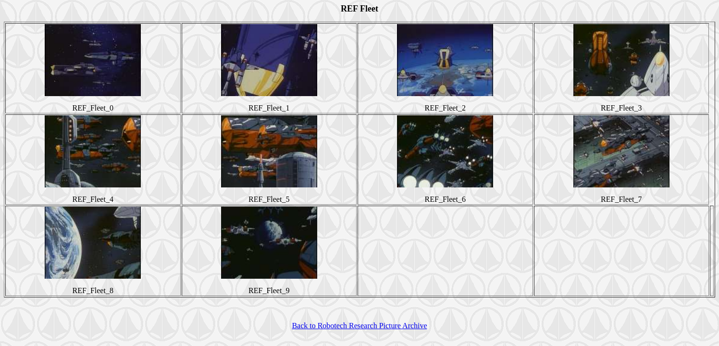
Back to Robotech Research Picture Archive (359, 325)
